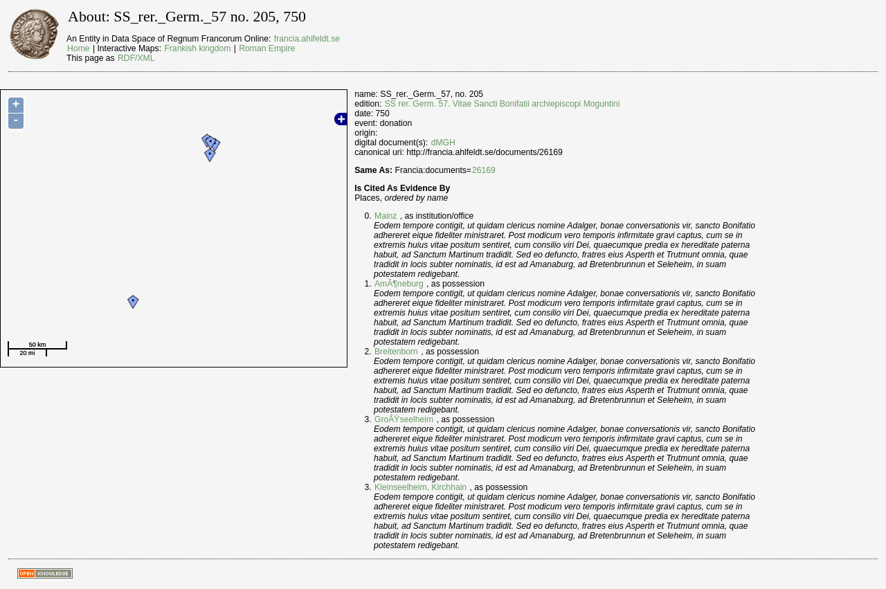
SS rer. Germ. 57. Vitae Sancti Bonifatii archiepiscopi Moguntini (502, 104)
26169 (484, 170)
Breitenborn (396, 351)
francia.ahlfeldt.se (307, 39)
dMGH (443, 142)
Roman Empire (267, 48)
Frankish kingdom (197, 48)
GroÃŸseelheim (403, 419)
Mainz (385, 216)
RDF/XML (136, 58)
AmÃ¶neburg (399, 284)
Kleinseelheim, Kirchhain (420, 487)
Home (78, 48)
